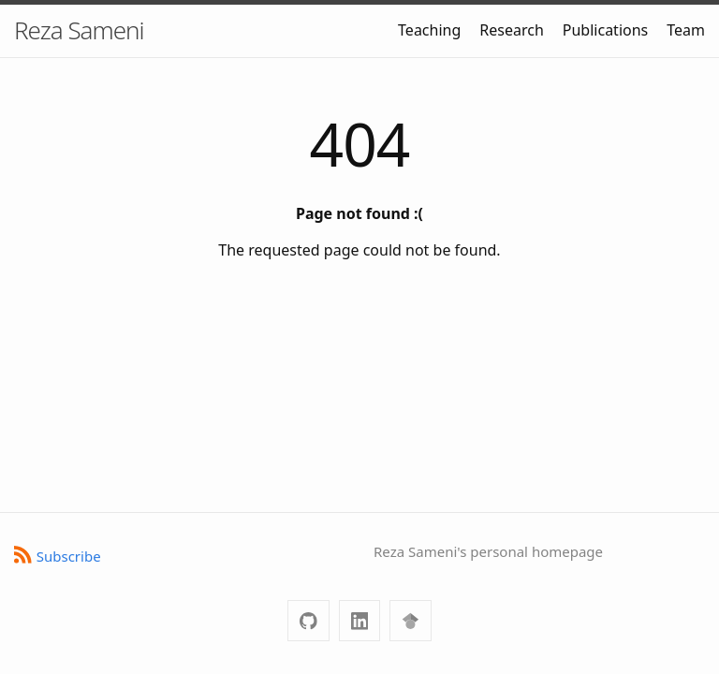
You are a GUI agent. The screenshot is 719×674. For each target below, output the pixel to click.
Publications (605, 30)
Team (686, 30)
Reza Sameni (79, 30)
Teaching (429, 30)
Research (511, 30)
